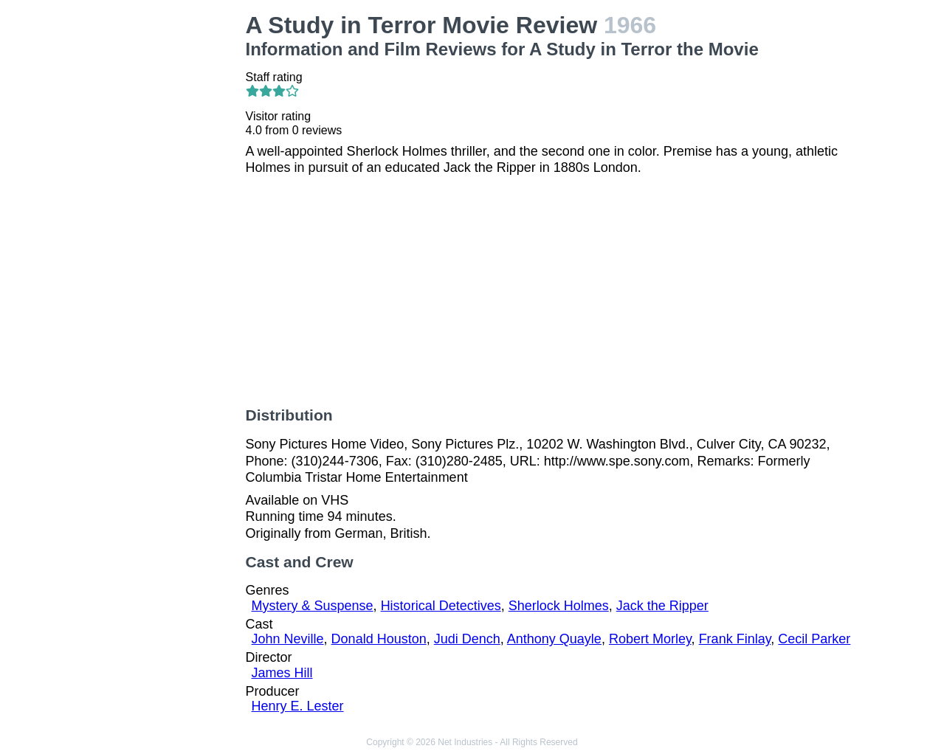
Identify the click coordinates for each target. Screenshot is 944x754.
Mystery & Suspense (312, 605)
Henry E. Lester (298, 706)
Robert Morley (650, 639)
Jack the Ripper (662, 605)
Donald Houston (379, 639)
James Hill (282, 672)
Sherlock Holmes (559, 605)
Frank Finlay (735, 639)
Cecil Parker (814, 639)
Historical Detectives (441, 605)
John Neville (288, 639)
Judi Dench (467, 639)
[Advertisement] (165, 233)
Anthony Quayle (554, 639)
